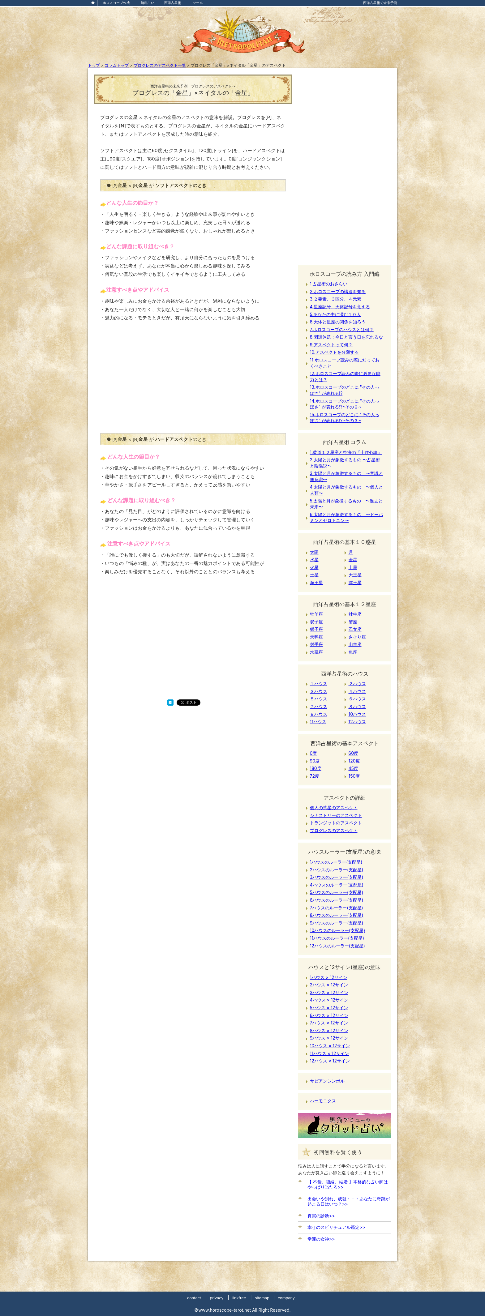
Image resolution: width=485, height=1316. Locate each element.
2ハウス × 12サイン (329, 984)
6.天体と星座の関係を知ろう (338, 321)
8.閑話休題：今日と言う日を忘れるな (346, 337)
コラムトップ (117, 65)
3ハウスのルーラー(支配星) (336, 877)
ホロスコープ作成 (116, 3)
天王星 (355, 574)
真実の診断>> (321, 1215)
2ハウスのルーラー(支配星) (336, 869)
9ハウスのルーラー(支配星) (336, 922)
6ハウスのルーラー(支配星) (336, 900)
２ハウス (357, 683)
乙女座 (355, 629)
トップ (94, 65)
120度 (354, 760)
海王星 (316, 582)
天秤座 (316, 636)
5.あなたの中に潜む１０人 (335, 314)
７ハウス (318, 706)
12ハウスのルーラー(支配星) (337, 945)
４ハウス (357, 691)
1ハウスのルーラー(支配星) (336, 862)
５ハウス (318, 698)
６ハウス (357, 698)
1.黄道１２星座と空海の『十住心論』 (346, 452)
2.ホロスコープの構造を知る (338, 291)
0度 (313, 753)
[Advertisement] (193, 381)
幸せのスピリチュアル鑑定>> (336, 1227)
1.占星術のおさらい (329, 283)
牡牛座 (355, 614)
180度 (315, 768)
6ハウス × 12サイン (329, 1015)
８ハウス (357, 706)
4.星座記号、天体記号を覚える (340, 306)
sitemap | (265, 1298)
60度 (353, 753)
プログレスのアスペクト (334, 830)
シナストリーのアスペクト (336, 815)
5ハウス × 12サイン (329, 1007)
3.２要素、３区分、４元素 (335, 298)
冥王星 (355, 582)
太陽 (314, 552)
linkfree (239, 1298)
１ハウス (318, 683)
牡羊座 (316, 614)
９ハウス (318, 714)
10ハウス (357, 714)
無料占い (147, 3)
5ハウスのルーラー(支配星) (336, 892)
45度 (353, 768)
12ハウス (357, 721)
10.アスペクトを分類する (334, 352)
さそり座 (357, 636)
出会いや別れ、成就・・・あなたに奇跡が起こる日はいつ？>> (348, 1201)
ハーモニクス (323, 1100)
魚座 (353, 652)
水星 (314, 559)
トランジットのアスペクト (336, 822)
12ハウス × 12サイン (330, 1060)
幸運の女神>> (321, 1238)
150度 (354, 776)
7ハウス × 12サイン (329, 1022)
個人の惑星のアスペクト (334, 807)
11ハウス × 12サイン (329, 1053)
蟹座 (353, 621)
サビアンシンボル (327, 1080)
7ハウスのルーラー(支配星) (336, 907)
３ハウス (318, 691)
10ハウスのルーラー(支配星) (337, 930)
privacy (216, 1298)
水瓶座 (316, 652)
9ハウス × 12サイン (329, 1037)
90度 (315, 760)
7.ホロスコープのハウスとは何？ (342, 329)
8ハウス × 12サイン (329, 1030)
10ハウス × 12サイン (330, 1045)
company (286, 1298)
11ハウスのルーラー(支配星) (337, 938)
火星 (314, 567)
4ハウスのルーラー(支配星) (336, 884)
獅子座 (316, 629)
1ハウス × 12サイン (328, 977)
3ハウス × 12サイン (329, 992)
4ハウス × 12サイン (329, 999)
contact (194, 1298)
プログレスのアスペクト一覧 (160, 65)
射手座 (316, 644)
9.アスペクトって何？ (331, 344)
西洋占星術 (172, 3)
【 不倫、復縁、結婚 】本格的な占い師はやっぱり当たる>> (347, 1184)
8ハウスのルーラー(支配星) (336, 915)
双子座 (316, 621)
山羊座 (355, 644)
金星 (353, 559)
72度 (314, 776)
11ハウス (318, 721)
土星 (353, 567)
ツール (198, 3)
